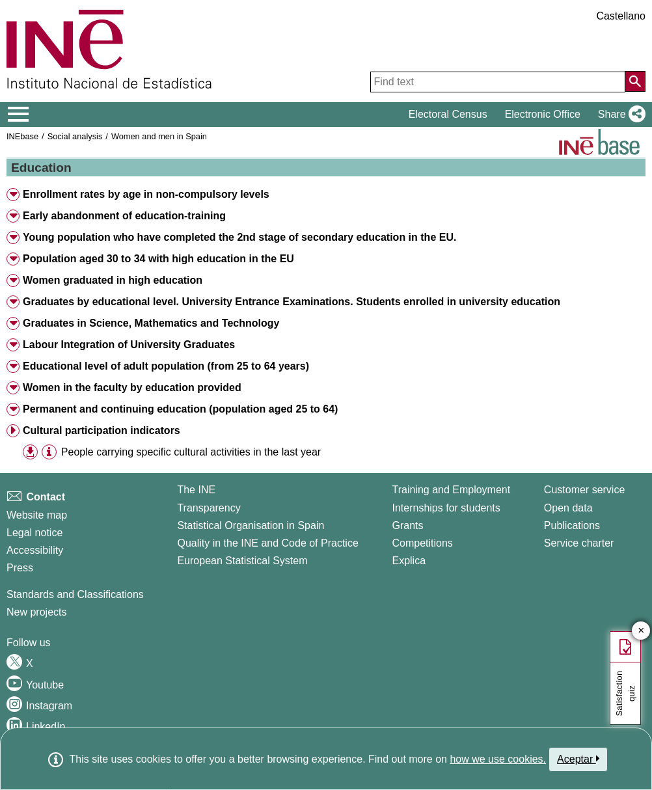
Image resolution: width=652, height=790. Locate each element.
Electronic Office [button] (542, 114)
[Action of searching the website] (635, 81)
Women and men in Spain (159, 136)
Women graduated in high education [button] (112, 280)
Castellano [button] (620, 15)
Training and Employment (451, 489)
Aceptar (578, 759)
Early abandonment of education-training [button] (124, 215)
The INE (196, 489)
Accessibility (35, 550)
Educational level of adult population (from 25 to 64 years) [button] (166, 366)
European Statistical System (242, 560)
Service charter (579, 543)
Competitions (422, 543)
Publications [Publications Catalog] (572, 525)
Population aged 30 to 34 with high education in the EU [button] (158, 258)
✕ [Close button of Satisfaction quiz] (641, 630)
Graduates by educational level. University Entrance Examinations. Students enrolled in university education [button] (291, 301)
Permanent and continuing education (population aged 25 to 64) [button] (180, 409)
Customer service (584, 489)
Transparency (208, 507)
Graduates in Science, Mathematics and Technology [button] (151, 323)
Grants (407, 525)
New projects (36, 612)
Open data (568, 507)
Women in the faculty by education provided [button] (132, 387)
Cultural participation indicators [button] (101, 430)
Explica (409, 560)
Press (20, 567)
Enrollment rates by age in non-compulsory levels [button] (146, 194)
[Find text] (497, 82)
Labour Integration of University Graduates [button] (129, 344)
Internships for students (446, 507)
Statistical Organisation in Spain (250, 525)
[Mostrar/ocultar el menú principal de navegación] (19, 114)
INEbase (22, 136)
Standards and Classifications (75, 594)
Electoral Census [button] (448, 114)
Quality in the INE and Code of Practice (267, 543)
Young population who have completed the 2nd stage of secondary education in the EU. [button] (239, 237)
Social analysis (75, 136)
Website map (37, 515)
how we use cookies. (498, 759)
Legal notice (34, 532)
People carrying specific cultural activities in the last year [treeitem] (191, 451)
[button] (619, 114)
